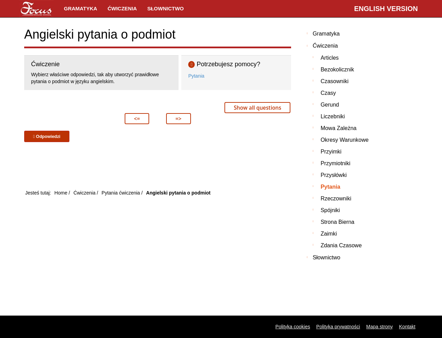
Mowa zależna (338, 128)
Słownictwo (165, 8)
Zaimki (328, 234)
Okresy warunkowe (344, 140)
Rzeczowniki (335, 198)
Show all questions (257, 107)
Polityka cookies (293, 326)
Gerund (329, 105)
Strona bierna (337, 222)
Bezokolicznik (337, 69)
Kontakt (407, 326)
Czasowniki (334, 81)
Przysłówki (333, 175)
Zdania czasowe (341, 245)
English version (386, 8)
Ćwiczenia (122, 8)
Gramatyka (80, 8)
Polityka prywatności (338, 326)
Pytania (196, 76)
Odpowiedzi (46, 136)
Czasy (328, 93)
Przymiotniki (335, 163)
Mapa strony (379, 326)
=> (178, 118)
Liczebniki (332, 116)
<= (137, 118)
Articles (329, 58)
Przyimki (330, 152)
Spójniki (330, 210)
